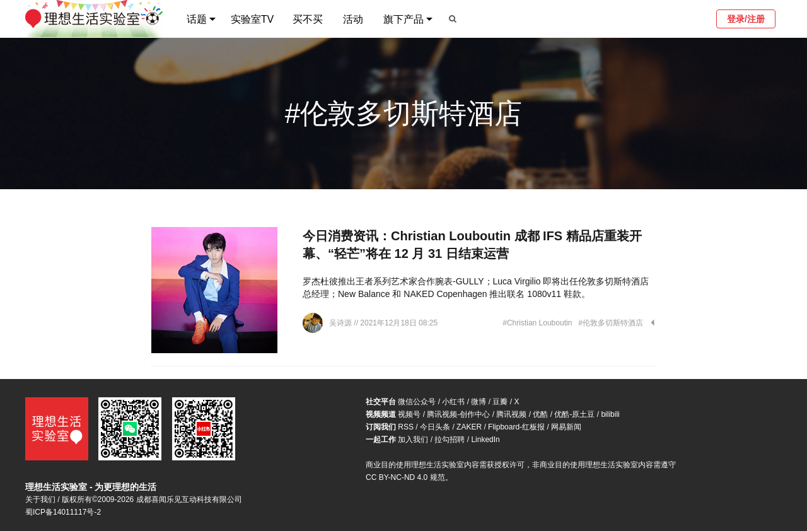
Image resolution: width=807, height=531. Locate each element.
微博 (478, 401)
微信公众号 (417, 401)
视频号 (409, 414)
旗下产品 (403, 19)
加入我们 (413, 439)
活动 (353, 19)
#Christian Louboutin (537, 322)
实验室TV (252, 19)
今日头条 (435, 427)
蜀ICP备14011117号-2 (63, 512)
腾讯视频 (511, 414)
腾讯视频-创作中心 (458, 414)
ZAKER (469, 427)
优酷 (540, 414)
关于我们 (40, 499)
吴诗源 (341, 322)
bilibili (610, 414)
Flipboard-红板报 (516, 427)
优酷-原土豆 (574, 414)
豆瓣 (500, 401)
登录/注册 (746, 19)
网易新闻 (566, 427)
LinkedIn (485, 439)
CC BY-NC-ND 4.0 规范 (405, 477)
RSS (406, 427)
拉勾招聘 (449, 439)
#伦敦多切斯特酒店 (610, 322)
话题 (197, 19)
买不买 (308, 19)
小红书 (453, 401)
